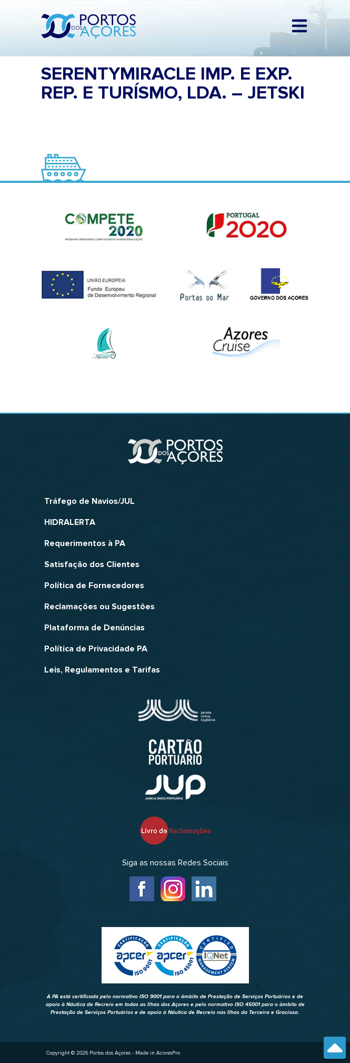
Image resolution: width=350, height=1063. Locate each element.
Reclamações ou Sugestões (99, 606)
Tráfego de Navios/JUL (89, 501)
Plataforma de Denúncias (94, 627)
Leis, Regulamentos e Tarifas (102, 670)
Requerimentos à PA (84, 543)
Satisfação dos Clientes (91, 564)
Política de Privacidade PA (95, 648)
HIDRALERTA (69, 522)
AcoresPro (168, 1053)
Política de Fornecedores (94, 585)
